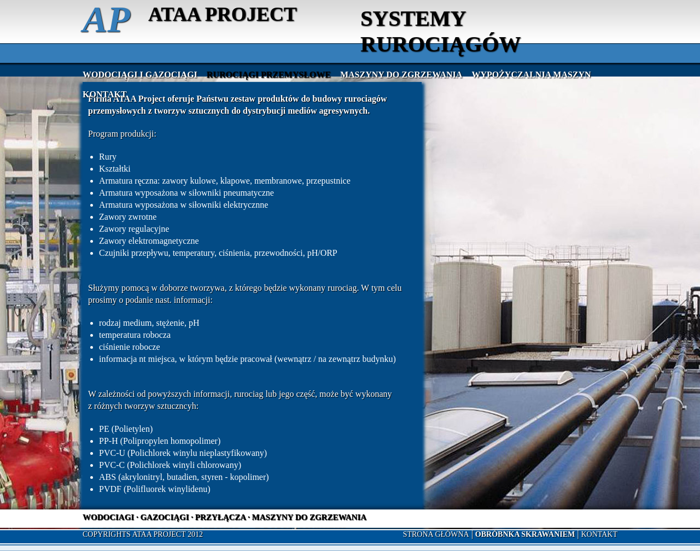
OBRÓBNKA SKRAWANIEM (525, 534)
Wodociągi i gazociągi (140, 74)
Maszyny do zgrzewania (401, 74)
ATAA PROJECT (222, 14)
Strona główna (436, 534)
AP (106, 19)
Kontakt (105, 94)
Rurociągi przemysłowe (269, 74)
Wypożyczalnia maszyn (531, 74)
